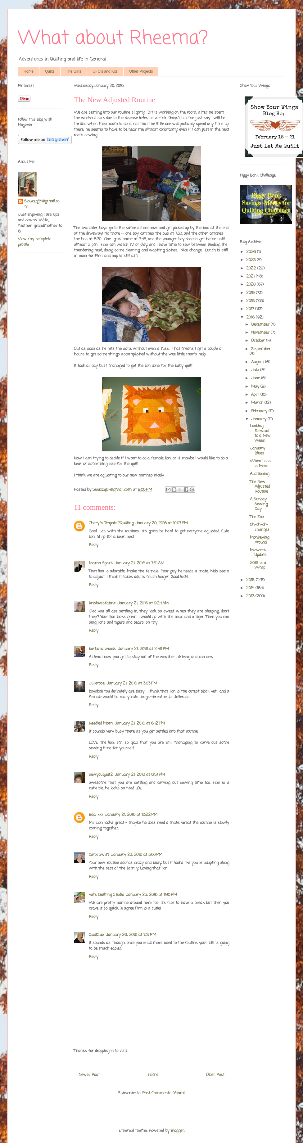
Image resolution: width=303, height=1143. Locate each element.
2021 (251, 276)
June (256, 378)
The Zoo (257, 517)
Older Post (215, 1075)
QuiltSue (96, 935)
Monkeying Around (259, 540)
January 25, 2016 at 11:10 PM (151, 895)
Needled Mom (101, 723)
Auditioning (259, 474)
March (258, 403)
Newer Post (89, 1075)
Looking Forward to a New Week (260, 433)
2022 (251, 268)
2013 (251, 596)
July (255, 370)
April (255, 395)
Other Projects (141, 71)
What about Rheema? (113, 39)
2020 (251, 284)
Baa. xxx (96, 815)
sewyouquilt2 (101, 775)
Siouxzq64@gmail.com (41, 204)
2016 (251, 317)
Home (29, 71)
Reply (93, 545)
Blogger (177, 1131)
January (259, 419)
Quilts (50, 71)
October (258, 341)
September (261, 349)
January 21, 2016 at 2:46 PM (143, 649)
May (255, 387)
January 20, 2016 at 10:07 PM (161, 523)
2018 (251, 301)
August (258, 362)
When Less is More (260, 463)
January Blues (257, 450)
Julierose (97, 683)
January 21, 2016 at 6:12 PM (140, 723)
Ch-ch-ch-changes (259, 527)
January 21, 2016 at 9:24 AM (143, 603)
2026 (251, 252)
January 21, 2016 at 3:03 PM (131, 683)
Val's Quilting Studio (106, 895)
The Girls (73, 71)
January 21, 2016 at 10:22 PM (131, 815)
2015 (251, 580)
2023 (251, 260)
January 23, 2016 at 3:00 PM (136, 855)
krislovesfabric (102, 603)
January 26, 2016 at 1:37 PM (131, 935)
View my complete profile (34, 242)
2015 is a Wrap (258, 565)
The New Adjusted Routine (260, 487)
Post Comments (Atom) (163, 1093)
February (260, 411)
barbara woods (102, 649)
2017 (250, 309)
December (261, 325)
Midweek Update (258, 552)
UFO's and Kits (105, 71)
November (261, 333)
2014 (251, 588)
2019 (251, 293)
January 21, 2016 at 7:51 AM (139, 563)
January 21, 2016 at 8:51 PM (140, 775)
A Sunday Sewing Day (259, 504)
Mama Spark (101, 563)
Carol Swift (99, 855)
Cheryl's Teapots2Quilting (111, 523)
